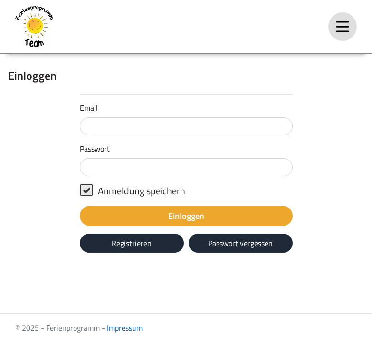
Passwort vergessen (240, 243)
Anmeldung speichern (132, 191)
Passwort (95, 148)
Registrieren (132, 243)
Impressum (125, 327)
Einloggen (186, 215)
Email (89, 108)
